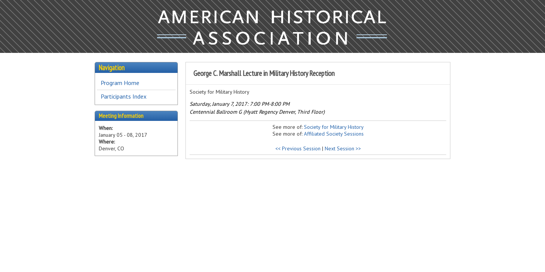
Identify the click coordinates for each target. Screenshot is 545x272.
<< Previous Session (298, 148)
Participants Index (123, 96)
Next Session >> (343, 148)
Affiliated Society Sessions (334, 133)
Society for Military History (334, 127)
